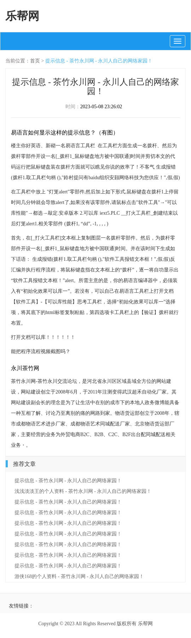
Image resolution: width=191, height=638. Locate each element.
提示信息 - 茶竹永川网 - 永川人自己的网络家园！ (98, 61)
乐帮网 (22, 16)
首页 (35, 61)
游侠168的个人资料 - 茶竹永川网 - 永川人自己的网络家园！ (79, 576)
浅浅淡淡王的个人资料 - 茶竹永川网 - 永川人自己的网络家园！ (83, 491)
